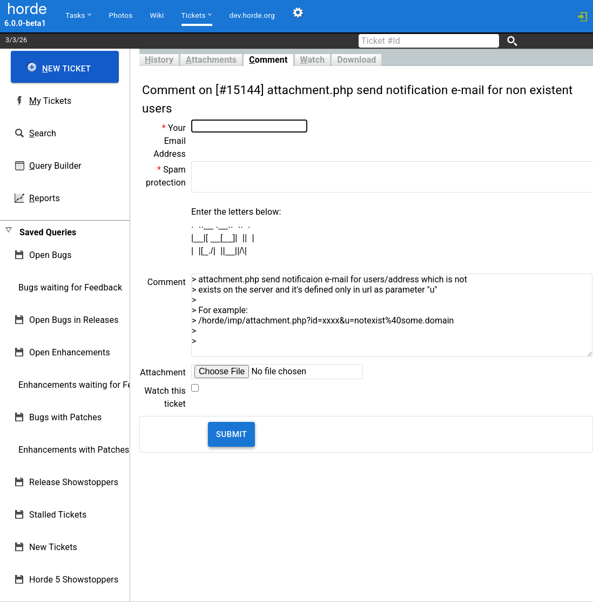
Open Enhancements (69, 352)
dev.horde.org (252, 15)
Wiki (157, 15)
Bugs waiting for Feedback (70, 287)
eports (44, 198)
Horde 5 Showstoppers (73, 579)
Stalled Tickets (57, 515)
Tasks (78, 14)
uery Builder (55, 166)
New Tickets (53, 547)
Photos (121, 15)
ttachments (211, 60)
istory (159, 60)
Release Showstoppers (73, 482)
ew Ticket (66, 69)
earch (42, 133)
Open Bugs (50, 255)
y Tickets (50, 101)
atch (312, 60)
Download (356, 60)
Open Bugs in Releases (74, 320)
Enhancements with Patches (74, 450)
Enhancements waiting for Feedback (89, 385)
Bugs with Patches (65, 417)
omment (268, 60)
